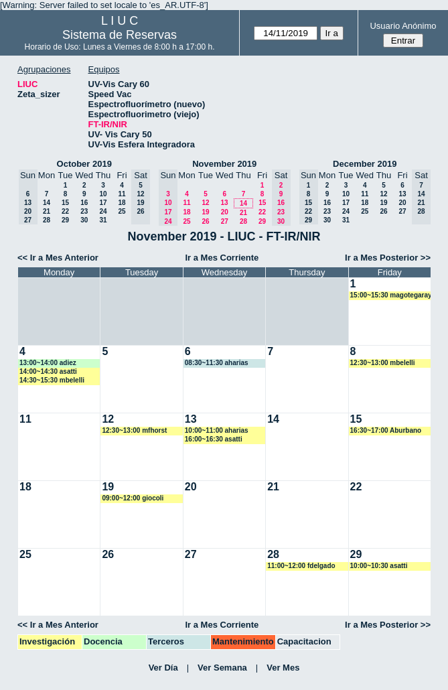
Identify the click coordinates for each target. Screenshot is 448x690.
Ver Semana (222, 668)
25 (121, 211)
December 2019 (364, 164)
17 (102, 202)
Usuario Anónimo (403, 26)
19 (205, 212)
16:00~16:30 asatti (213, 439)
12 (205, 202)
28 (46, 220)
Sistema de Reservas (119, 35)
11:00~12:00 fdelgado (301, 565)
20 (224, 212)
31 (102, 220)
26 (205, 221)
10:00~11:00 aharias (216, 430)
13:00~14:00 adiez (47, 362)
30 (84, 220)
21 (46, 211)
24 (102, 211)
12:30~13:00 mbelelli (382, 362)
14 (46, 202)
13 (224, 202)
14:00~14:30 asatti (48, 371)
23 (84, 211)
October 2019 (84, 164)
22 (65, 211)
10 (102, 194)
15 (65, 202)
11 (121, 194)
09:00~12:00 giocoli (132, 498)
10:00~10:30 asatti (379, 565)
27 (224, 221)
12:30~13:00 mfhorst (134, 430)
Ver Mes (283, 668)
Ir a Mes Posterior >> (388, 258)
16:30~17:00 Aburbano (386, 430)
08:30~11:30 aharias (216, 362)
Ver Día (163, 668)
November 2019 (224, 164)
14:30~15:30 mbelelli (51, 380)
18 (121, 202)
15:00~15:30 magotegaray (391, 295)
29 (65, 220)
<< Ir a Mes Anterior (57, 258)
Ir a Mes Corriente (222, 258)
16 (84, 202)
